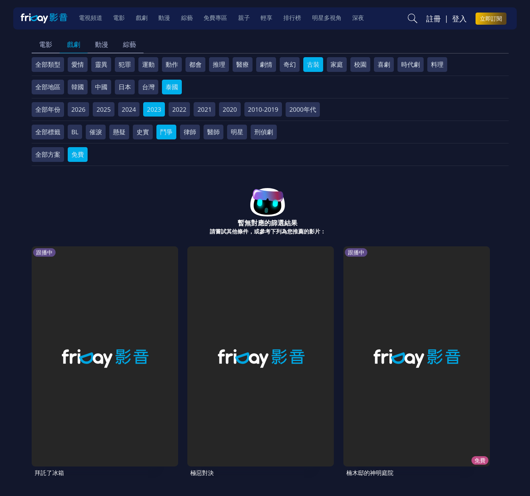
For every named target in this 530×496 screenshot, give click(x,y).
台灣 (148, 87)
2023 (154, 109)
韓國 (77, 87)
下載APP (398, 443)
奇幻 (289, 64)
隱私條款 (224, 443)
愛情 (77, 64)
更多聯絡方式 (451, 471)
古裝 (313, 64)
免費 (77, 154)
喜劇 (384, 64)
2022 (179, 109)
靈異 (101, 64)
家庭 (337, 64)
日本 (125, 87)
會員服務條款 (185, 443)
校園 (360, 64)
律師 (190, 132)
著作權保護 (259, 443)
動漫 (101, 44)
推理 (219, 64)
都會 (195, 64)
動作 (172, 64)
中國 (101, 87)
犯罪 (125, 64)
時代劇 (410, 64)
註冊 (433, 19)
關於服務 (49, 443)
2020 (230, 109)
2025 (103, 109)
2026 (78, 109)
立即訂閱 (491, 18)
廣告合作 (366, 443)
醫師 (213, 132)
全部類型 (47, 64)
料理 (437, 64)
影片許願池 (330, 443)
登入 (459, 19)
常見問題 (146, 443)
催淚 (95, 132)
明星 (237, 132)
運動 (148, 64)
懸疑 (119, 132)
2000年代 (302, 109)
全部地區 (47, 87)
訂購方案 (429, 443)
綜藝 (129, 44)
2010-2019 (263, 109)
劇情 (266, 64)
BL (75, 132)
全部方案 (47, 154)
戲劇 (73, 44)
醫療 (242, 64)
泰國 (172, 87)
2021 (204, 109)
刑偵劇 (263, 132)
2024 (129, 109)
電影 (45, 44)
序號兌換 (82, 443)
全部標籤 (47, 132)
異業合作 (295, 443)
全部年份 (47, 109)
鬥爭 (166, 132)
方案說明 (114, 443)
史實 (143, 132)
